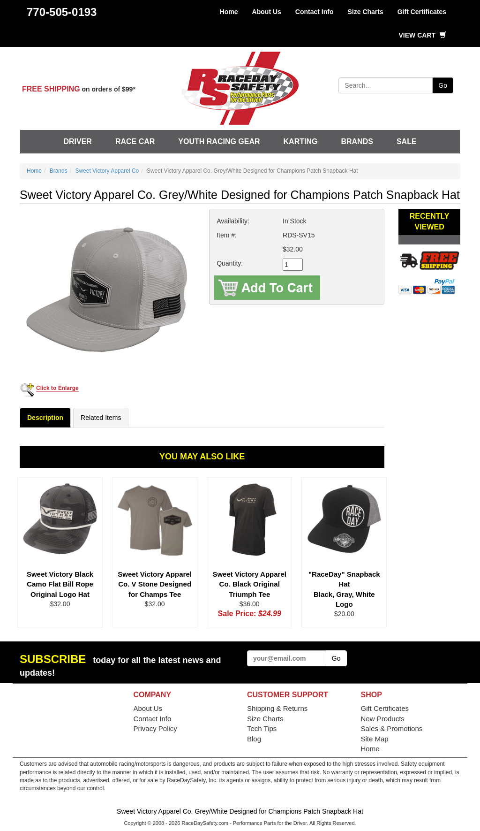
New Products (383, 719)
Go (442, 85)
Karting (301, 141)
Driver (77, 141)
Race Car (135, 141)
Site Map (375, 739)
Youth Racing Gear (219, 141)
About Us (266, 11)
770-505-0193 (62, 12)
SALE (407, 141)
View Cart (422, 35)
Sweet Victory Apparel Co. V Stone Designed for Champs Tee (155, 584)
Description (45, 417)
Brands (357, 141)
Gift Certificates (422, 11)
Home (229, 11)
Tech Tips (262, 728)
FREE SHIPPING (51, 89)
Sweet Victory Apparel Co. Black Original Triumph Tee (249, 584)
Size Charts (365, 11)
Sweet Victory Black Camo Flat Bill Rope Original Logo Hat (60, 584)
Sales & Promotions (392, 728)
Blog (254, 739)
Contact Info (314, 11)
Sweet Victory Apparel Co (107, 171)
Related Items (101, 417)
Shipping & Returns (277, 708)
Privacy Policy (155, 728)
